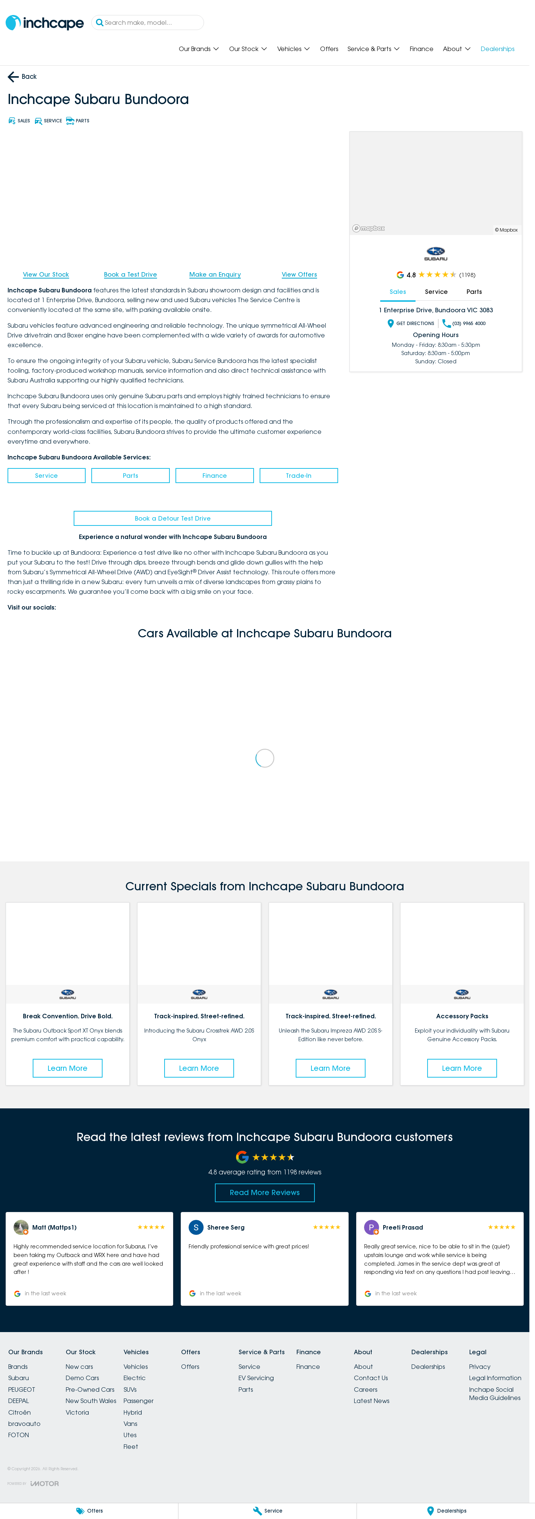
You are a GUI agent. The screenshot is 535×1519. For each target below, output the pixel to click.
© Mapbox (506, 230)
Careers (365, 1389)
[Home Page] (45, 22)
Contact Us (371, 1378)
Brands (17, 1366)
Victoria (77, 1412)
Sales (398, 291)
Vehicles (136, 1366)
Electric (135, 1378)
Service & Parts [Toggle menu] (374, 49)
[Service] (267, 1511)
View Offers (299, 274)
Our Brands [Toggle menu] (199, 49)
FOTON (18, 1435)
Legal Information (495, 1378)
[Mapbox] (370, 228)
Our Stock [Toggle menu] (248, 49)
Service (46, 475)
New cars (79, 1366)
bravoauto (24, 1423)
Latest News (371, 1401)
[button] (90, 1259)
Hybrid (133, 1412)
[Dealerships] (446, 1511)
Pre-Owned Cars (90, 1389)
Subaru (18, 1378)
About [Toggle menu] (457, 49)
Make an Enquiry (215, 274)
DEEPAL (18, 1401)
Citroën (19, 1412)
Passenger (139, 1401)
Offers (329, 49)
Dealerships (497, 49)
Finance (422, 49)
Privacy (480, 1366)
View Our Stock (46, 274)
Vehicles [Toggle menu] (294, 49)
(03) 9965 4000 (463, 323)
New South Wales (91, 1401)
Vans (130, 1423)
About (363, 1366)
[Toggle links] (33, 1483)
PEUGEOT (21, 1389)
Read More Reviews (265, 1192)
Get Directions (410, 323)
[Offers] (89, 1511)
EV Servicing (256, 1378)
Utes (130, 1435)
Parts (130, 475)
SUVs (130, 1389)
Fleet (131, 1446)
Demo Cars (82, 1378)
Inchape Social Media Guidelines (494, 1394)
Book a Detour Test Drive (173, 518)
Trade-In (298, 475)
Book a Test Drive (130, 274)
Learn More (68, 1068)
